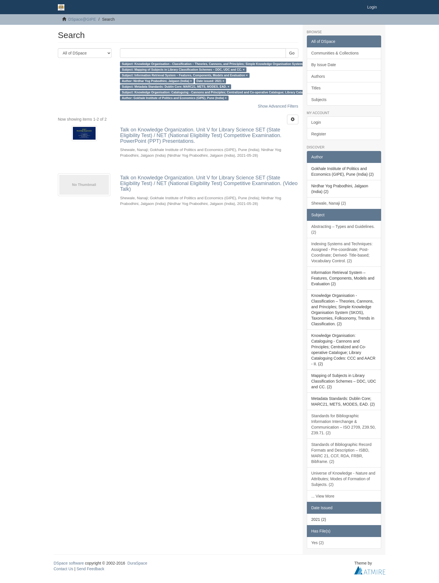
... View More (322, 496)
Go (292, 53)
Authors (318, 76)
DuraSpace (137, 563)
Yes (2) (317, 542)
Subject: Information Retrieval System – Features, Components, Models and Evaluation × (185, 75)
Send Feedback (90, 569)
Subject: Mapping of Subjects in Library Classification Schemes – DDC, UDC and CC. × (183, 69)
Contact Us (63, 569)
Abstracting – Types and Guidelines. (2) (343, 229)
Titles (316, 88)
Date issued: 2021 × (210, 81)
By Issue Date (323, 64)
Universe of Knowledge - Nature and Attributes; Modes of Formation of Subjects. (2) (343, 479)
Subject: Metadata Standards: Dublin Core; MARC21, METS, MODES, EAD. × (175, 86)
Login (316, 122)
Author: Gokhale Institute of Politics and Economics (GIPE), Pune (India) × (174, 98)
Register (318, 134)
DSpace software (69, 563)
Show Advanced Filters (278, 106)
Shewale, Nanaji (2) (328, 203)
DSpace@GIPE (82, 19)
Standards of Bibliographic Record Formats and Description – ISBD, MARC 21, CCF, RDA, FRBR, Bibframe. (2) (341, 453)
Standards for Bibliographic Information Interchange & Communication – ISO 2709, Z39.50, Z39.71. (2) (343, 424)
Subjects (319, 99)
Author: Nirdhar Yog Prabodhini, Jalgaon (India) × (157, 81)
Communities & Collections (335, 53)
